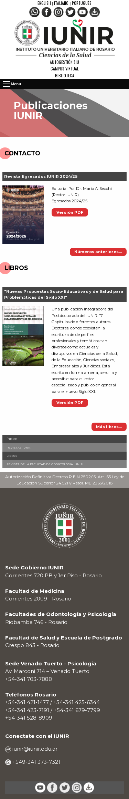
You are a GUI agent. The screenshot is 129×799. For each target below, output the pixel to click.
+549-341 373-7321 (35, 762)
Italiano (61, 3)
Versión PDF (69, 212)
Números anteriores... (98, 251)
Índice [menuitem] (12, 439)
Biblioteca (64, 75)
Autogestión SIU (64, 62)
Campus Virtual (65, 68)
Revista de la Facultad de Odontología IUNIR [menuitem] (45, 464)
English (44, 3)
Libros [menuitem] (12, 456)
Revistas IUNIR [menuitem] (19, 447)
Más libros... (109, 426)
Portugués (82, 3)
